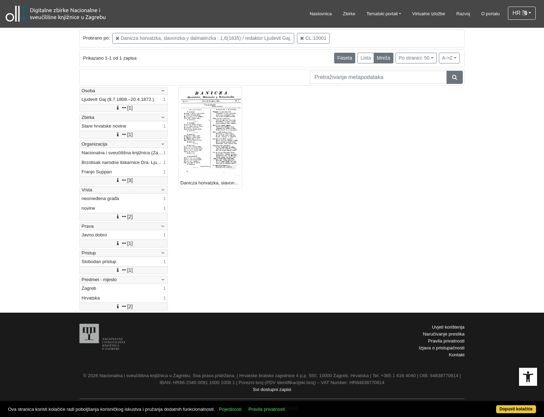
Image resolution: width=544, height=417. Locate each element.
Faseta (344, 58)
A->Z (447, 58)
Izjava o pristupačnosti (442, 347)
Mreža (383, 58)
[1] (124, 108)
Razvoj (463, 13)
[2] (124, 216)
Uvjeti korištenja (448, 327)
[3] (124, 180)
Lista (365, 58)
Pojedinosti (230, 409)
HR (519, 13)
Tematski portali (382, 13)
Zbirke (349, 13)
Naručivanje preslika (444, 334)
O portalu (490, 13)
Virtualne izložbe (428, 13)
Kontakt (457, 354)
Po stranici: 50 (414, 58)
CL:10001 (313, 38)
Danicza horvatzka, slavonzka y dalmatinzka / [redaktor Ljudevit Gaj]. (211, 182)
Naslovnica (321, 13)
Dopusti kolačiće (516, 409)
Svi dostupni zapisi (272, 389)
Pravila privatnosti (446, 341)
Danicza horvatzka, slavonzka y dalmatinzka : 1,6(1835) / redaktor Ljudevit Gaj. (203, 38)
